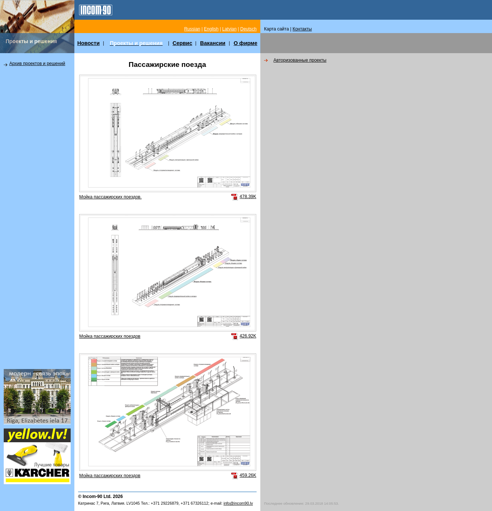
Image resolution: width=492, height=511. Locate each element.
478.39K (247, 196)
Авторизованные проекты (299, 60)
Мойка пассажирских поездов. (110, 197)
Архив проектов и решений (37, 63)
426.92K (247, 336)
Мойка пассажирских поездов (109, 336)
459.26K (247, 475)
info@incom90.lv (238, 503)
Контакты (302, 29)
